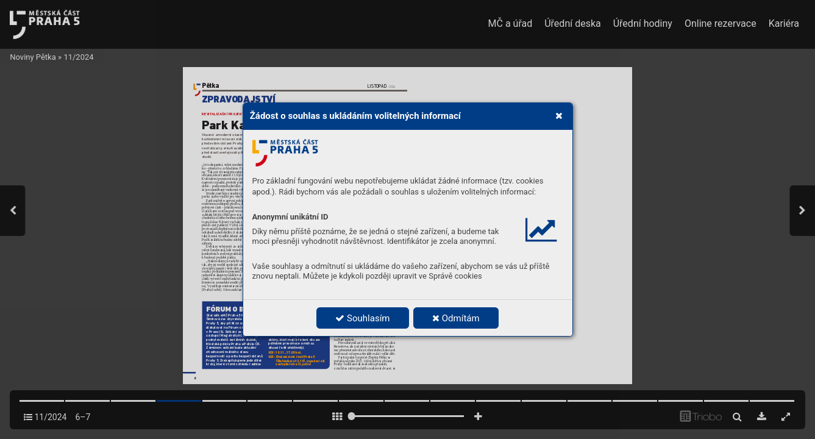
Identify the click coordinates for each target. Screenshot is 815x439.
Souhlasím (362, 318)
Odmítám (456, 318)
